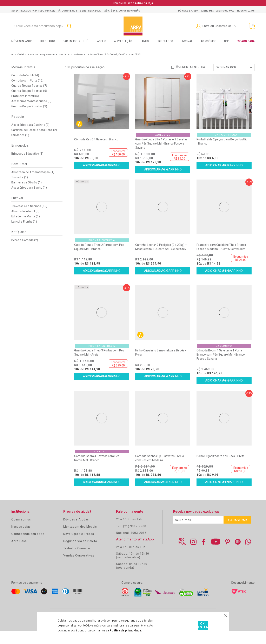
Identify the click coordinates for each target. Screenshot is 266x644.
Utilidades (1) (20, 148)
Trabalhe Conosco (76, 561)
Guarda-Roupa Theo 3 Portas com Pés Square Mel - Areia (99, 365)
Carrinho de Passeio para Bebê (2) (34, 143)
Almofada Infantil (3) (25, 224)
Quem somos (21, 532)
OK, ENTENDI (187, 625)
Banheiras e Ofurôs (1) (26, 195)
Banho (144, 41)
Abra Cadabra (19, 54)
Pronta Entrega (192, 80)
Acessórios (208, 41)
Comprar (101, 179)
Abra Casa (19, 554)
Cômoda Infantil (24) (25, 88)
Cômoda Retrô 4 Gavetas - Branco (96, 152)
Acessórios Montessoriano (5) (31, 114)
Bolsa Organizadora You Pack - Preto (221, 469)
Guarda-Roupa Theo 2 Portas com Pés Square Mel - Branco (99, 260)
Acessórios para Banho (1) (29, 200)
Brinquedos (165, 41)
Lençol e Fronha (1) (24, 234)
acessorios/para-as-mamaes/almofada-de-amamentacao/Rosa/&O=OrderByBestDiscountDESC (85, 54)
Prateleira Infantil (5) (25, 109)
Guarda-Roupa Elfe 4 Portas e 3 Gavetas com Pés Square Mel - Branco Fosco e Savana (161, 156)
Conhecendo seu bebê (27, 546)
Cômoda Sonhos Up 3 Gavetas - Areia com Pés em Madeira (159, 471)
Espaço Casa (246, 41)
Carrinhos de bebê (75, 41)
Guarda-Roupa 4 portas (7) (29, 98)
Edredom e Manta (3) (25, 229)
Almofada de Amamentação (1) (32, 185)
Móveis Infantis (22, 41)
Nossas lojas (246, 10)
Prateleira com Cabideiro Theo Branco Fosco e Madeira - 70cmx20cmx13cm (221, 260)
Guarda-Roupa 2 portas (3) (29, 119)
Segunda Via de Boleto (80, 554)
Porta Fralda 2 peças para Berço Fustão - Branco (222, 154)
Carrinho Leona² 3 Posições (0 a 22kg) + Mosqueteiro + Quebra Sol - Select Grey (161, 260)
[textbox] (42, 26)
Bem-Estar (19, 177)
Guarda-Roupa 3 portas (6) (29, 103)
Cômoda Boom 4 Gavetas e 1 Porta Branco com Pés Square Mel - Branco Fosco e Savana (221, 367)
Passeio (101, 41)
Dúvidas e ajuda (188, 10)
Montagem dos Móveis (80, 539)
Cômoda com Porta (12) (27, 93)
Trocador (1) (19, 190)
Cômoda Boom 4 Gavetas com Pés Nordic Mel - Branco (96, 471)
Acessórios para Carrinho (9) (30, 137)
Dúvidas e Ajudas (76, 532)
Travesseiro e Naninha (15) (29, 219)
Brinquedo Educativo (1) (27, 166)
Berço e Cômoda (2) (24, 253)
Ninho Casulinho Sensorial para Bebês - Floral (160, 365)
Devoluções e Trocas (78, 546)
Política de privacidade (112, 630)
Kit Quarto (47, 41)
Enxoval (187, 41)
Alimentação (123, 41)
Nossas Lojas (21, 539)
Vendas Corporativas (78, 568)
